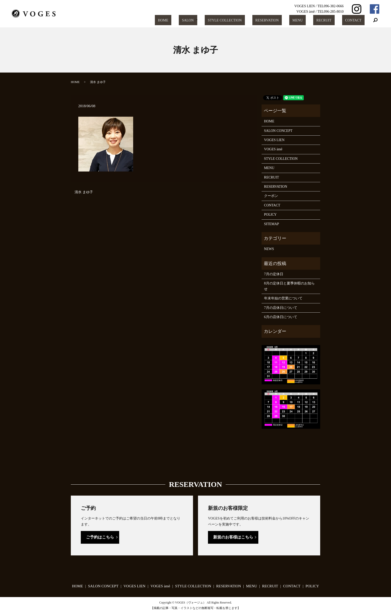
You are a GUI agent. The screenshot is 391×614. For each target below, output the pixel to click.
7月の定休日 (273, 274)
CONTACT (356, 20)
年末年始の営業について (283, 298)
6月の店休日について (280, 317)
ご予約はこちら (100, 537)
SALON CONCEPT (278, 131)
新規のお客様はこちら (233, 537)
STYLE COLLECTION (247, 20)
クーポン (271, 196)
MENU (310, 20)
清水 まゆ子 (84, 192)
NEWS (269, 249)
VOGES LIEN (274, 140)
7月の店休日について (280, 308)
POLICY (270, 214)
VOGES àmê (273, 149)
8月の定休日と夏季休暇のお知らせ (289, 286)
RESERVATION (285, 20)
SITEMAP (271, 224)
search (375, 20)
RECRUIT (332, 20)
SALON (212, 20)
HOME (192, 20)
